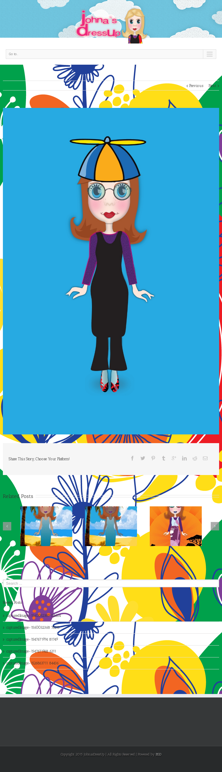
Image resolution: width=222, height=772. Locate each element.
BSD (158, 754)
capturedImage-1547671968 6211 (31, 651)
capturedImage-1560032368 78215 (33, 627)
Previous (196, 86)
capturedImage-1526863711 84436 (32, 663)
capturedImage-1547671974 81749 (32, 639)
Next (212, 86)
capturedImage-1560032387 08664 (33, 615)
